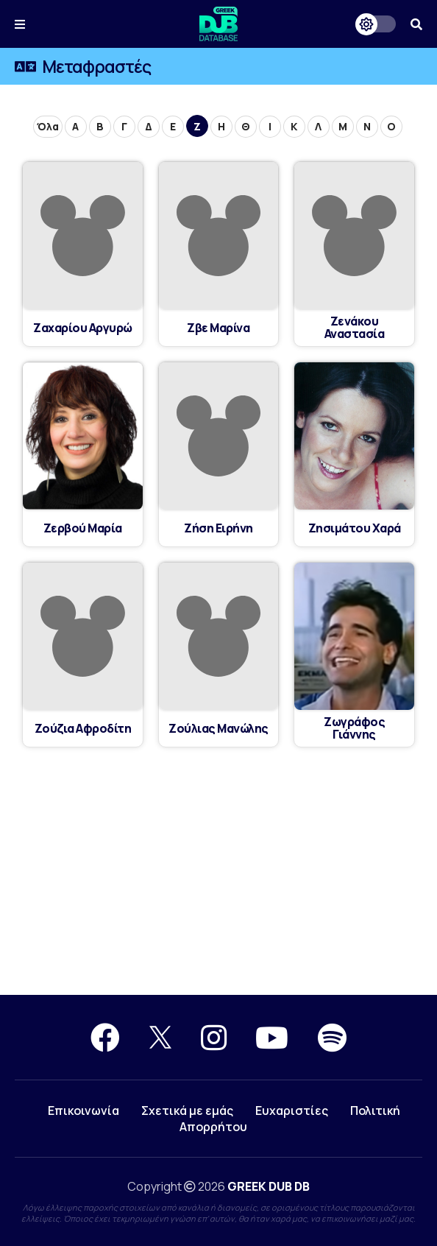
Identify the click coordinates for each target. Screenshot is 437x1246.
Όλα (48, 126)
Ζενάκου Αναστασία (354, 327)
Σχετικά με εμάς (187, 1110)
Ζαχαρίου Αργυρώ (83, 328)
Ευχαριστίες (291, 1110)
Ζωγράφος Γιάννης (355, 728)
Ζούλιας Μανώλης (218, 728)
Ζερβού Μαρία (82, 528)
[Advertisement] (218, 872)
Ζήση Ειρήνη (219, 528)
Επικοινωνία (83, 1110)
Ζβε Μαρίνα (218, 328)
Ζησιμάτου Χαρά (354, 528)
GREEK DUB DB (268, 1186)
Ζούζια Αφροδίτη (83, 728)
